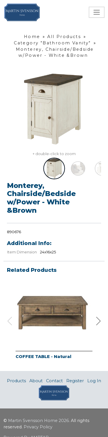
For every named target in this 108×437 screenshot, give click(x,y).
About (36, 380)
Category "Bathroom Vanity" (52, 43)
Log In (94, 380)
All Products (64, 36)
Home (32, 36)
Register (75, 380)
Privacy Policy (38, 427)
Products (16, 380)
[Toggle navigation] (97, 12)
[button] (98, 321)
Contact (54, 380)
